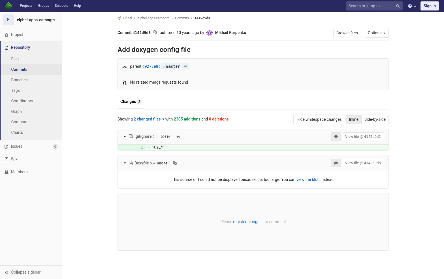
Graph (16, 111)
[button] (31, 272)
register (239, 221)
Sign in (430, 6)
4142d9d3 (202, 18)
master (171, 66)
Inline (353, 119)
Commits (19, 69)
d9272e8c (151, 66)
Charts (17, 132)
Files (15, 59)
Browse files (347, 33)
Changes (131, 102)
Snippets (61, 6)
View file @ (363, 136)
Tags (15, 90)
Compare (19, 122)
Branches (19, 80)
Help (77, 6)
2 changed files (149, 119)
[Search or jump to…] (375, 6)
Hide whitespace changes (319, 119)
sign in (258, 221)
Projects (26, 6)
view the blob (308, 179)
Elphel (125, 18)
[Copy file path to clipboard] (177, 136)
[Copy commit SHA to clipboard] (155, 33)
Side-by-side (375, 119)
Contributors (22, 101)
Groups (43, 6)
